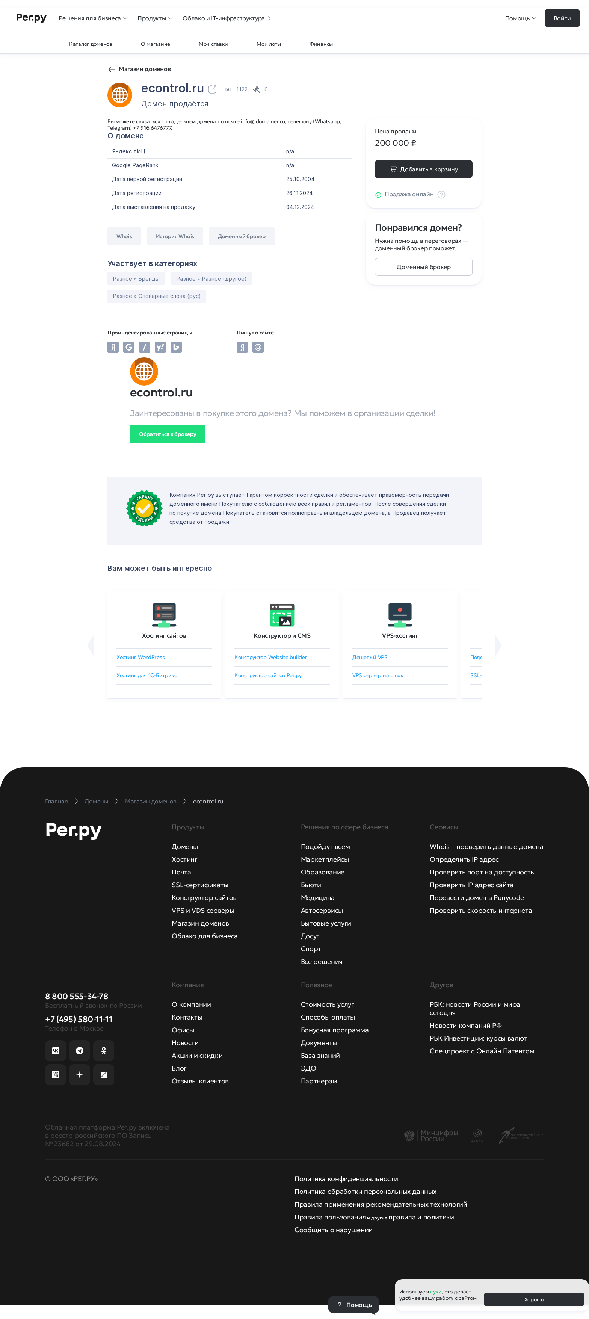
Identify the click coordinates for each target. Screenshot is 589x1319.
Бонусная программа (335, 1030)
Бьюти (311, 884)
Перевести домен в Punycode (477, 897)
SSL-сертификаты (200, 884)
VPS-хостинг (400, 635)
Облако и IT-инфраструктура (227, 18)
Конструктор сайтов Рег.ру (268, 675)
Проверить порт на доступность (482, 872)
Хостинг (184, 859)
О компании (191, 1004)
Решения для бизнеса (93, 18)
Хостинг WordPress (140, 657)
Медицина (318, 897)
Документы (319, 1042)
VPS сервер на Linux (377, 675)
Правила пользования (330, 1217)
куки (436, 1291)
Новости (185, 1042)
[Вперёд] (498, 645)
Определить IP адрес (464, 859)
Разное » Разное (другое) (211, 278)
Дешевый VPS (370, 657)
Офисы (183, 1030)
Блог (179, 1068)
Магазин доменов (145, 69)
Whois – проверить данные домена (486, 846)
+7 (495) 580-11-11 (78, 1019)
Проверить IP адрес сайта (471, 884)
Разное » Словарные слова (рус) (157, 295)
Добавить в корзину (429, 169)
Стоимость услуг (327, 1004)
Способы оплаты (328, 1017)
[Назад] (91, 645)
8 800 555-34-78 (76, 996)
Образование (322, 872)
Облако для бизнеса (205, 936)
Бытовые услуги (326, 923)
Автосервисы (322, 910)
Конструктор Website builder (270, 657)
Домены (185, 846)
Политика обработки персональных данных (365, 1191)
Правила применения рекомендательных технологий (380, 1204)
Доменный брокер (423, 267)
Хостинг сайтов (164, 635)
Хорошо (534, 1299)
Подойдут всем (325, 846)
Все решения (322, 961)
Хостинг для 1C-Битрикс (146, 675)
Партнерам (319, 1081)
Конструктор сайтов (204, 897)
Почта (181, 872)
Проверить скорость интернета (481, 910)
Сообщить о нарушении (333, 1229)
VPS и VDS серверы (203, 910)
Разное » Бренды (136, 278)
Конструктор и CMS (282, 635)
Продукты (155, 18)
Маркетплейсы (325, 859)
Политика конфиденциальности (346, 1178)
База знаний (320, 1055)
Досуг (310, 936)
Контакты (187, 1017)
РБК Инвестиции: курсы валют (478, 1038)
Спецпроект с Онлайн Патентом (482, 1051)
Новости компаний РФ (465, 1025)
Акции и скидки (197, 1055)
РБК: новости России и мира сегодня (475, 1008)
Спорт (311, 948)
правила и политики (421, 1217)
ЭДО (308, 1068)
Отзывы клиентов (200, 1081)
